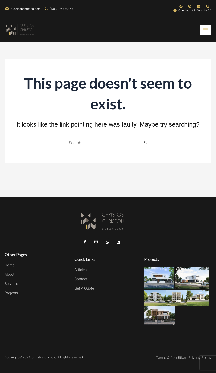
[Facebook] (85, 242)
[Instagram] (96, 242)
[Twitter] (107, 242)
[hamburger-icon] (205, 30)
